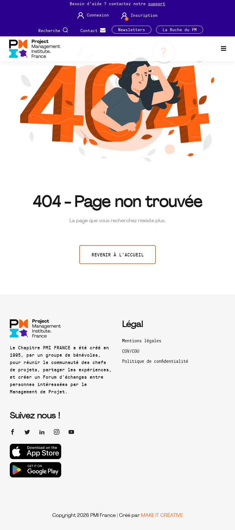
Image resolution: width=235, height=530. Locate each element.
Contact (93, 30)
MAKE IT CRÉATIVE (162, 515)
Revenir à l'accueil (117, 254)
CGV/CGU (130, 351)
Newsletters (131, 30)
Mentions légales (141, 340)
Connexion (93, 15)
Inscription (139, 16)
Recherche (53, 30)
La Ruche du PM (179, 30)
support (156, 3)
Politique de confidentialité (155, 361)
